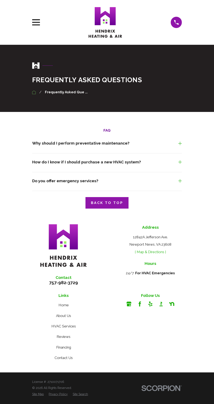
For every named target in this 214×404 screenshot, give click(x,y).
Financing (63, 347)
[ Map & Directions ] (150, 252)
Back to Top (107, 203)
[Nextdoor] (171, 304)
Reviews (63, 337)
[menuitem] (38, 394)
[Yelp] (150, 304)
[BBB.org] (161, 304)
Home (64, 305)
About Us (63, 316)
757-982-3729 (63, 282)
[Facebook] (139, 304)
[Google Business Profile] (128, 304)
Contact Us (64, 358)
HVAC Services (63, 326)
